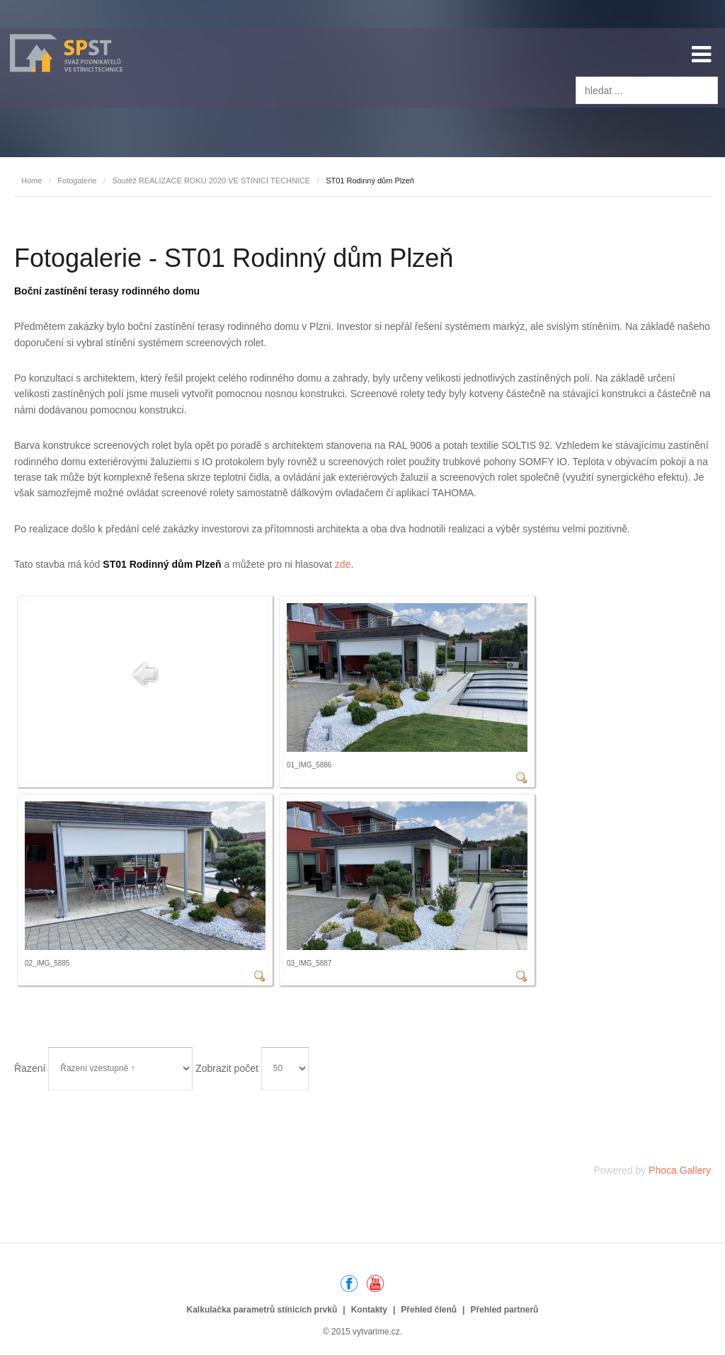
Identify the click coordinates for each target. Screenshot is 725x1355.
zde (343, 564)
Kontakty (369, 1310)
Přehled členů (429, 1310)
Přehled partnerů (504, 1310)
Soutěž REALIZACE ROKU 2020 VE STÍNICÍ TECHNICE (211, 180)
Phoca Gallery (680, 1170)
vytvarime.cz (376, 1332)
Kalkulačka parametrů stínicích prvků (262, 1310)
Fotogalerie (76, 180)
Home (31, 180)
